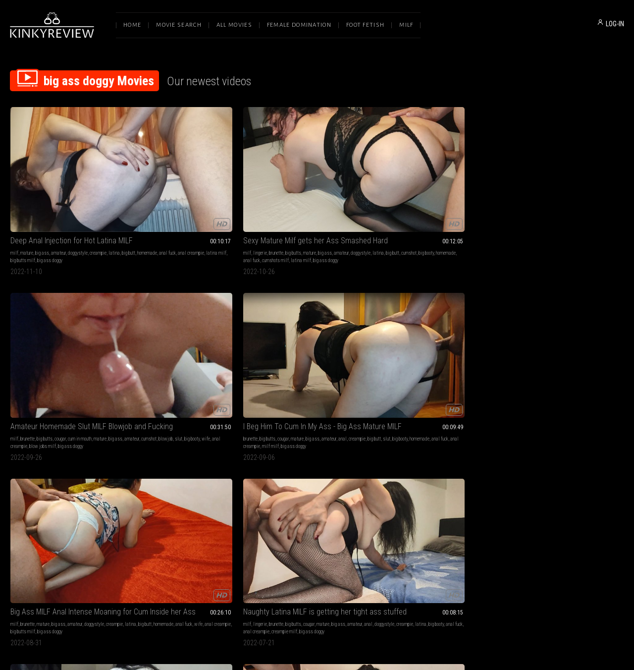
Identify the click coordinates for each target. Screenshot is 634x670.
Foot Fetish (365, 25)
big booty (210, 199)
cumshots (170, 325)
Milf (406, 25)
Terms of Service (286, 566)
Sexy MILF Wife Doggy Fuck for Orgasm (317, 444)
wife (341, 199)
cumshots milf (167, 207)
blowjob (301, 199)
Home (132, 25)
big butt (17, 199)
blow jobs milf (292, 207)
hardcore (357, 325)
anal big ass (283, 339)
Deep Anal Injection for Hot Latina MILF (67, 179)
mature (26, 192)
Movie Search (179, 25)
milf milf (412, 207)
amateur (58, 192)
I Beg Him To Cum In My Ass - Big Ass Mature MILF (442, 179)
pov (202, 325)
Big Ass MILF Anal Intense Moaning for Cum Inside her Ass (567, 179)
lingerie (152, 192)
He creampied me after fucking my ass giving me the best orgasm (567, 312)
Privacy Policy (353, 566)
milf (14, 192)
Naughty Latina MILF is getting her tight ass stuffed (67, 312)
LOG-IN (615, 24)
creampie (98, 192)
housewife (38, 472)
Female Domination (299, 25)
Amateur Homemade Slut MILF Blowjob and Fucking (317, 179)
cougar (310, 192)
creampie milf (61, 339)
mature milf (174, 472)
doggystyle (78, 192)
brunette (168, 192)
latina (114, 192)
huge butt (346, 332)
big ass (42, 192)
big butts (185, 192)
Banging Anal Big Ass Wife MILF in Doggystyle (442, 312)
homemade (36, 199)
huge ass (197, 464)
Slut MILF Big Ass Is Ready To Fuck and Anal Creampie (192, 444)
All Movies (234, 25)
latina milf (105, 199)
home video (215, 332)
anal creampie (79, 199)
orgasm (313, 457)
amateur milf (540, 339)
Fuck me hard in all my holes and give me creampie (67, 444)
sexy (296, 464)
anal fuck (56, 199)
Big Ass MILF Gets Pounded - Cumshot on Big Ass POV (192, 312)
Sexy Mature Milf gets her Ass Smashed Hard (192, 179)
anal (484, 192)
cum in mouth (329, 192)
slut (314, 199)
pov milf (164, 339)
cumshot (193, 199)
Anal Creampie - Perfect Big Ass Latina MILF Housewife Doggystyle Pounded (317, 312)
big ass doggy (43, 207)
